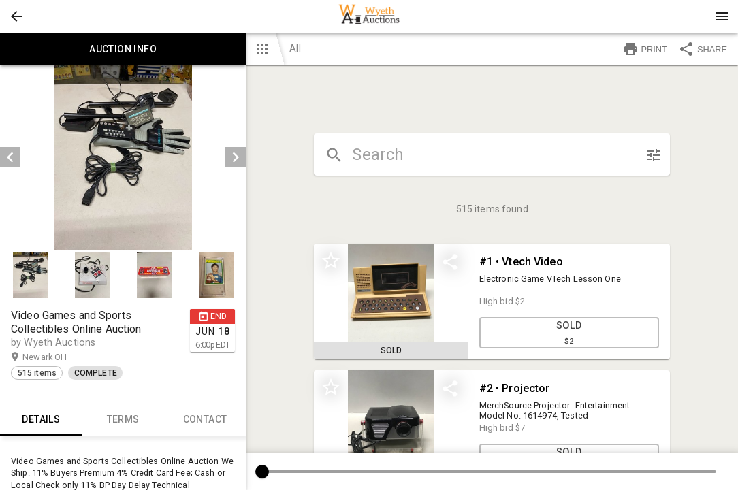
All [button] (294, 48)
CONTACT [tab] (205, 419)
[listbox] (123, 157)
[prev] (10, 157)
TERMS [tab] (122, 419)
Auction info (123, 49)
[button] (16, 16)
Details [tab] (41, 419)
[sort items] (653, 155)
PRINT (644, 49)
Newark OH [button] (57, 357)
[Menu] (721, 16)
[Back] (16, 16)
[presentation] (369, 16)
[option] (123, 157)
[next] (235, 157)
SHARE (702, 49)
